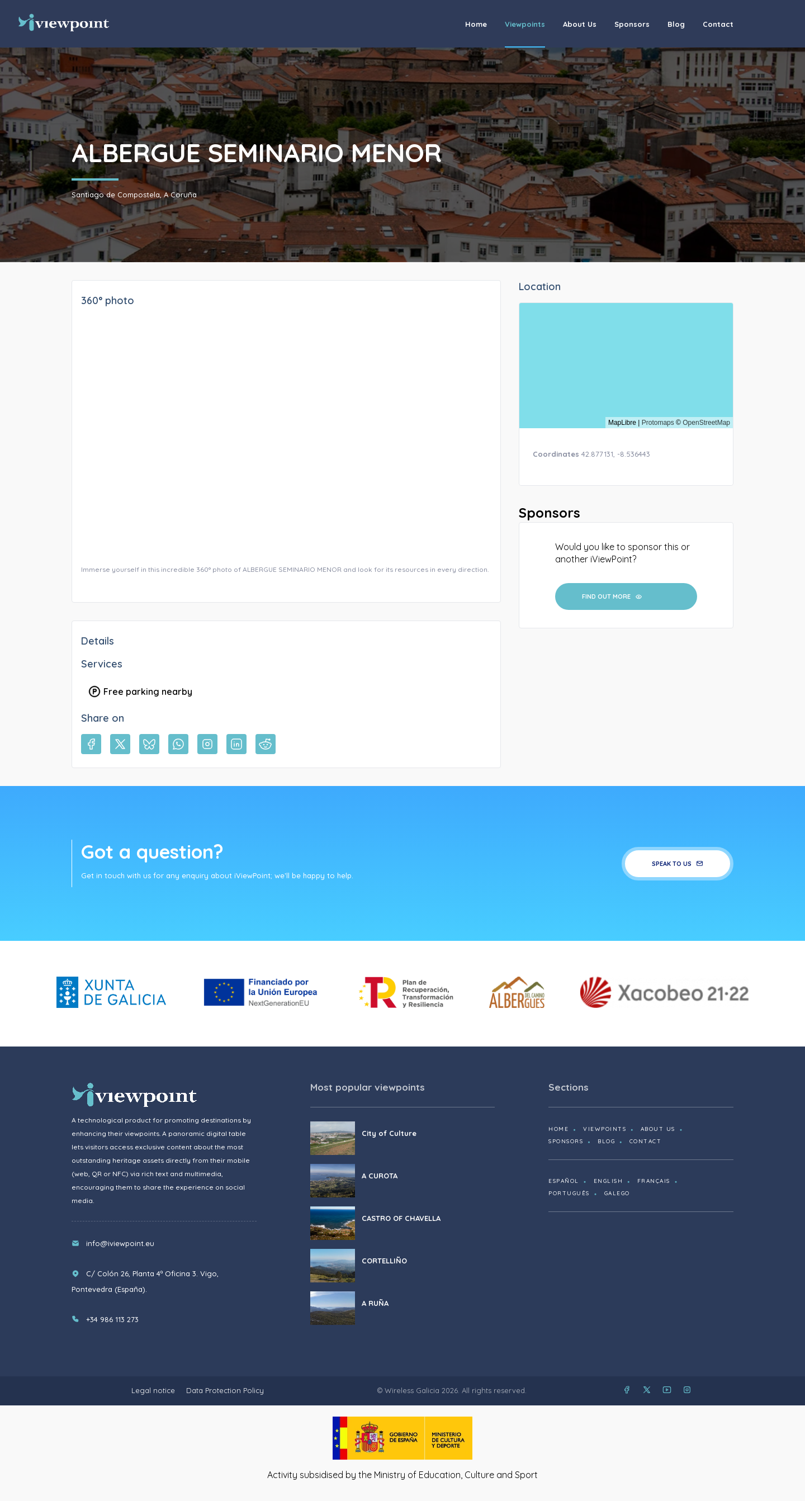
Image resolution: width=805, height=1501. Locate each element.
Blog (676, 24)
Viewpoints (525, 24)
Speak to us (677, 864)
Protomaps (658, 423)
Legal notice (153, 1390)
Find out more (612, 596)
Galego (617, 1193)
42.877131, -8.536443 (615, 453)
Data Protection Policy (225, 1390)
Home (476, 24)
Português (569, 1193)
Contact (718, 24)
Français (653, 1181)
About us (579, 24)
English (608, 1181)
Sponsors (632, 24)
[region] (626, 365)
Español (563, 1181)
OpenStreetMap (706, 423)
